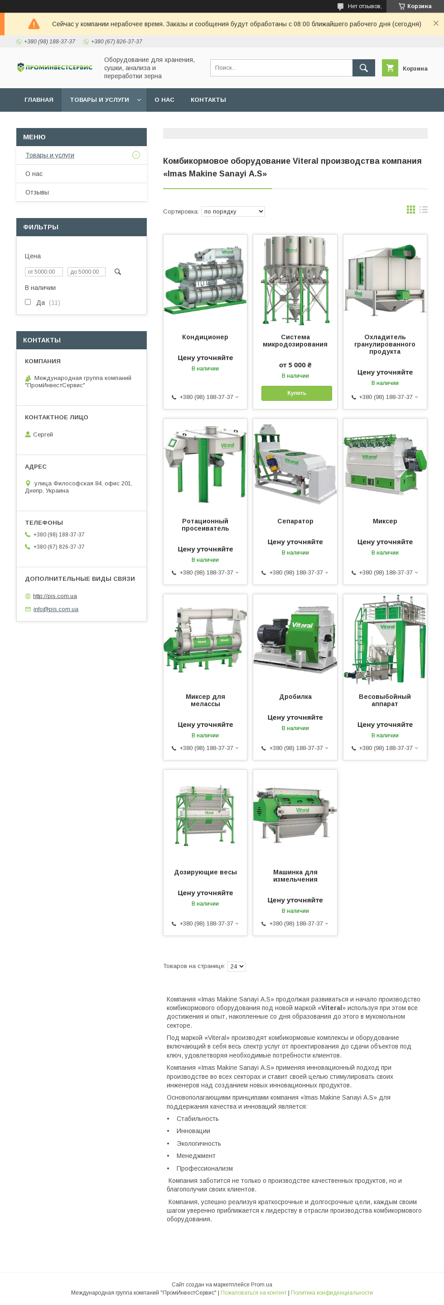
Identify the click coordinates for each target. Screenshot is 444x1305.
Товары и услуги (99, 99)
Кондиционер (205, 337)
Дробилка (295, 696)
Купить (296, 393)
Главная (38, 99)
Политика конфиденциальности (332, 1293)
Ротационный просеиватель (205, 524)
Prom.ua (261, 1284)
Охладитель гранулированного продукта (384, 344)
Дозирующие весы (205, 872)
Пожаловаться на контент (254, 1293)
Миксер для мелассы (205, 700)
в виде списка (424, 211)
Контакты (208, 99)
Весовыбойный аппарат (385, 700)
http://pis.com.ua (55, 596)
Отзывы (37, 192)
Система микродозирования (295, 340)
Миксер (385, 521)
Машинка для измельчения (295, 875)
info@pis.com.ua (56, 609)
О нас (164, 99)
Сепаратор (295, 521)
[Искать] (363, 67)
